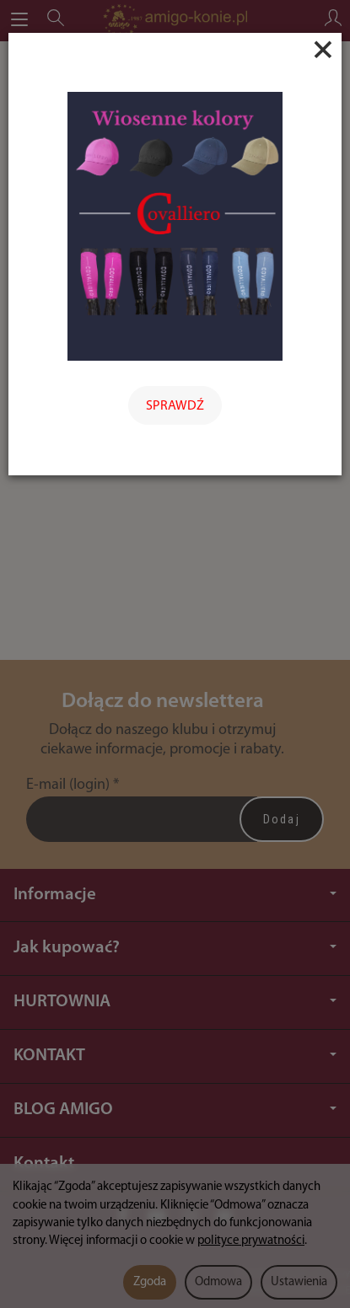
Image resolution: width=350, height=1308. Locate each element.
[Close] (323, 50)
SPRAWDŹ (175, 406)
